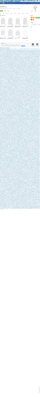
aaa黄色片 (10, 140)
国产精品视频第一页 (28, 94)
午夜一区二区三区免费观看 (2, 58)
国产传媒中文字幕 (4, 72)
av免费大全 (10, 113)
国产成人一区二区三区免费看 (37, 171)
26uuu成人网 (7, 160)
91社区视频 (8, 103)
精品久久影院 (16, 162)
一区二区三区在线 (7, 88)
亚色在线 (30, 81)
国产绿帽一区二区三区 (2, 81)
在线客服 (39, 392)
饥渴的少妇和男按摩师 (4, 121)
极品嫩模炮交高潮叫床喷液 (7, 131)
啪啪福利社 (1, 176)
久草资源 (29, 133)
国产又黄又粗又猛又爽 (22, 83)
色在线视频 (31, 101)
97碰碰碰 (17, 204)
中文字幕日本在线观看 (2, 135)
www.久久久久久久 (30, 49)
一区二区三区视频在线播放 (24, 183)
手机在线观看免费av (18, 65)
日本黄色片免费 (31, 95)
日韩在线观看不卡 (19, 162)
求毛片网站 (9, 90)
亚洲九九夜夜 (20, 53)
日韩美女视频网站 (27, 181)
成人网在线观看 (25, 197)
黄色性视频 (11, 142)
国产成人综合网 (28, 135)
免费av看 (14, 99)
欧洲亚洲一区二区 (4, 178)
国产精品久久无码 (2, 185)
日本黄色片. (6, 74)
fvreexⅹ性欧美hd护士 (22, 58)
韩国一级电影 (14, 111)
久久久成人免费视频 (34, 152)
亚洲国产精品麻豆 (18, 140)
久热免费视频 (25, 188)
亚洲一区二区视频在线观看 (2, 53)
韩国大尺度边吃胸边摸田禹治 (12, 55)
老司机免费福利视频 (9, 138)
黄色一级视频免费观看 (26, 161)
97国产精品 (16, 81)
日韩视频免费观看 (22, 186)
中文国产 (24, 171)
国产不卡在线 (10, 174)
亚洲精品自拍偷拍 (4, 96)
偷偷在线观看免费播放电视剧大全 (10, 115)
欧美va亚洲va (6, 58)
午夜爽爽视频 (1, 158)
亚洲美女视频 (32, 98)
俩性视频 (11, 57)
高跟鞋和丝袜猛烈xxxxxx (33, 114)
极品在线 (14, 158)
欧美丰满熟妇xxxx (14, 90)
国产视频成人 (24, 122)
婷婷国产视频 (13, 78)
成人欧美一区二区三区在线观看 (26, 81)
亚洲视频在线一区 (14, 140)
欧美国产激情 (18, 114)
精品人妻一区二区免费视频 (32, 88)
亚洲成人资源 (16, 117)
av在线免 (4, 88)
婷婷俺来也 (25, 97)
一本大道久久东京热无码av (19, 89)
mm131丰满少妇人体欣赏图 (26, 85)
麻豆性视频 (33, 194)
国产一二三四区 (34, 190)
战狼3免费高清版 (16, 101)
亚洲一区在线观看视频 (4, 190)
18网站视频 (3, 62)
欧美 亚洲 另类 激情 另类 (16, 53)
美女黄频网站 (29, 57)
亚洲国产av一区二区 (8, 208)
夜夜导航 (25, 51)
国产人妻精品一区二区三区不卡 (30, 131)
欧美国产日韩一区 (9, 106)
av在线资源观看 (32, 62)
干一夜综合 (21, 73)
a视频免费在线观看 (7, 133)
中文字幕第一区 (28, 142)
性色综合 (19, 208)
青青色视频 (1, 142)
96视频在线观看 (35, 110)
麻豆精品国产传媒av (35, 69)
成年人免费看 (26, 137)
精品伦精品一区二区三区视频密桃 (29, 89)
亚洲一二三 (9, 186)
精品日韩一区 (23, 120)
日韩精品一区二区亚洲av (19, 56)
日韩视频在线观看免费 (31, 128)
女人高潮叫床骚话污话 (24, 124)
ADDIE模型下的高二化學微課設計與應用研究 (2, 26)
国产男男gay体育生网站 (35, 94)
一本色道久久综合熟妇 (12, 131)
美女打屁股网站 (22, 99)
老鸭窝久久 (1, 145)
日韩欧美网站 (38, 145)
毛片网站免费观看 (17, 172)
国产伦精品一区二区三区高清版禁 (24, 56)
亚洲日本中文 (11, 111)
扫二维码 (39, 389)
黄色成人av (10, 60)
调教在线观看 (13, 105)
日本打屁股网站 (37, 57)
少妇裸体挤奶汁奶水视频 (13, 117)
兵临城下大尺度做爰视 (18, 58)
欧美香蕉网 (9, 87)
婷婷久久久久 (36, 90)
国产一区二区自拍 (33, 80)
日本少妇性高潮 (38, 146)
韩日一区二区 (33, 195)
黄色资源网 (32, 192)
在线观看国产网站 (12, 114)
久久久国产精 (6, 65)
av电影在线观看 (1, 194)
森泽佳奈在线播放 (1, 117)
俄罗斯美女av (27, 110)
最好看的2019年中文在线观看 (21, 74)
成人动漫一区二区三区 (33, 55)
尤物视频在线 (2, 103)
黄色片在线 (5, 89)
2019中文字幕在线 (35, 124)
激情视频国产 (5, 103)
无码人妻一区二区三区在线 (11, 72)
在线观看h (20, 105)
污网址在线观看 (38, 192)
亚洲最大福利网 (9, 65)
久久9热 (7, 122)
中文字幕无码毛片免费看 (10, 137)
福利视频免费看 (11, 101)
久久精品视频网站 (25, 165)
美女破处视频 (22, 138)
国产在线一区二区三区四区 (23, 72)
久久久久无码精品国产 (18, 146)
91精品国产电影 (22, 69)
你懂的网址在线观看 (6, 56)
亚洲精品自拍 (26, 96)
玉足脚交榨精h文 (33, 92)
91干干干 (2, 181)
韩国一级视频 (26, 144)
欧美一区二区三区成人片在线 (13, 126)
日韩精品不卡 (32, 97)
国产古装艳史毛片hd (2, 110)
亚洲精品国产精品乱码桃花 (3, 184)
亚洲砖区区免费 (13, 156)
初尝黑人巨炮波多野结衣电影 (12, 112)
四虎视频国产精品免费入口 (7, 57)
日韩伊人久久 (39, 179)
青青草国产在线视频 (33, 163)
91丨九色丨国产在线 (2, 201)
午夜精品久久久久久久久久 (15, 103)
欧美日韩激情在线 (15, 184)
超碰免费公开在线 (30, 193)
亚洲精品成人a (27, 66)
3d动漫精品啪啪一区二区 (35, 96)
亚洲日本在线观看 (18, 96)
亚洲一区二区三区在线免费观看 (18, 94)
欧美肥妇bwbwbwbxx (29, 138)
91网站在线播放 (28, 197)
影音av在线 (21, 66)
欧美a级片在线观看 (11, 204)
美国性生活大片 (9, 197)
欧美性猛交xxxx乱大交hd (9, 73)
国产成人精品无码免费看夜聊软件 (5, 145)
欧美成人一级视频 (15, 204)
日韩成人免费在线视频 (36, 71)
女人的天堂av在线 (16, 55)
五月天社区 (24, 126)
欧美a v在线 (26, 60)
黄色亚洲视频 (3, 140)
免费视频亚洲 (4, 65)
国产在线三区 (14, 172)
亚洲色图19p (34, 51)
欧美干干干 (6, 110)
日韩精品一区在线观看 (19, 145)
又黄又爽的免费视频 (14, 183)
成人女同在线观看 (26, 202)
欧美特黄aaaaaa (16, 179)
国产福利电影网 (10, 153)
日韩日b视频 (30, 67)
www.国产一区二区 (1, 67)
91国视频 (3, 168)
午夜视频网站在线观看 (19, 67)
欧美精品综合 (3, 82)
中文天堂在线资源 (37, 62)
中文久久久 (10, 171)
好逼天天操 (12, 144)
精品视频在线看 (38, 101)
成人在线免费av (38, 135)
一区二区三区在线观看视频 (6, 81)
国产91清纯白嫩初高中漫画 (25, 117)
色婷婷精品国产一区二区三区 (3, 51)
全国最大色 (1, 156)
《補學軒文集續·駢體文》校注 (17, 38)
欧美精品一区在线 (32, 168)
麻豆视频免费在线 (29, 65)
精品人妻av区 (16, 83)
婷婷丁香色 (30, 72)
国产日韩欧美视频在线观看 (30, 117)
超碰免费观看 (16, 99)
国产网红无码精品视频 (32, 105)
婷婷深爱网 (11, 49)
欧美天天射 (6, 69)
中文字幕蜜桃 (30, 122)
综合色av (35, 108)
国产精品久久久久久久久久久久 (27, 62)
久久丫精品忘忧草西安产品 (23, 95)
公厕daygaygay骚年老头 (5, 104)
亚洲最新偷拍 (21, 92)
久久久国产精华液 (32, 124)
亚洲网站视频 (7, 158)
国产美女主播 (20, 112)
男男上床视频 (6, 98)
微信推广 (39, 390)
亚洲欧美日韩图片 (14, 151)
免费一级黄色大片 (4, 101)
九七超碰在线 (17, 97)
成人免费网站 (36, 131)
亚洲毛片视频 (34, 95)
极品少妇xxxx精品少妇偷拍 (20, 117)
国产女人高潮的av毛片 (24, 112)
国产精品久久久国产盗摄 (31, 162)
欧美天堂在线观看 (8, 99)
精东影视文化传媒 (17, 199)
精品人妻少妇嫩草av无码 (2, 197)
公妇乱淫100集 (21, 169)
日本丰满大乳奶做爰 (5, 119)
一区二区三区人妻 (17, 149)
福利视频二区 (15, 96)
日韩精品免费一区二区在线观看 (10, 89)
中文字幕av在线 (6, 53)
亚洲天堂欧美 (14, 51)
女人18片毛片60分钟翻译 (16, 106)
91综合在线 (5, 130)
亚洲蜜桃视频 (14, 80)
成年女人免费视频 (28, 95)
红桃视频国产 (6, 144)
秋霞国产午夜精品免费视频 (36, 111)
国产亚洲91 (38, 129)
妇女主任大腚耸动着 (32, 60)
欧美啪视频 (24, 105)
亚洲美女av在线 (15, 181)
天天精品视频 (38, 183)
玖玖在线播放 (28, 160)
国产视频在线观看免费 (35, 158)
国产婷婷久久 (32, 69)
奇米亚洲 (9, 145)
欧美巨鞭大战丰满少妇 (4, 179)
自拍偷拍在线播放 (21, 149)
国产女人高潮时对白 (18, 108)
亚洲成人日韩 (3, 89)
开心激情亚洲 (35, 119)
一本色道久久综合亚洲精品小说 (13, 74)
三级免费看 (6, 185)
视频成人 (20, 62)
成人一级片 (10, 154)
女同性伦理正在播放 (17, 197)
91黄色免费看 (20, 137)
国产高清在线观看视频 (33, 108)
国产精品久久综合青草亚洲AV (27, 78)
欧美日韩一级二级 (15, 89)
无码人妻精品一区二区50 (8, 193)
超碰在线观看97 (28, 144)
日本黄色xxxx (26, 131)
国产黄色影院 (24, 158)
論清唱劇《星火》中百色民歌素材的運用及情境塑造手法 (3, 38)
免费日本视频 (19, 194)
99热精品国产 (36, 49)
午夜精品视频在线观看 (36, 142)
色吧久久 (3, 56)
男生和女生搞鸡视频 (15, 154)
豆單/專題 (15, 13)
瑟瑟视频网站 (11, 78)
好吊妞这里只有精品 (26, 133)
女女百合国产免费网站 (22, 199)
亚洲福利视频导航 (31, 51)
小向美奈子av (3, 167)
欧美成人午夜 (37, 95)
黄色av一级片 (32, 144)
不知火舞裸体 (12, 171)
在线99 (3, 99)
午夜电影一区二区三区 (30, 136)
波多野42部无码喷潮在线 (35, 206)
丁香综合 (27, 188)
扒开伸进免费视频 (11, 66)
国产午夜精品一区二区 (9, 201)
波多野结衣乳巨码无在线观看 (32, 130)
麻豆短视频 (19, 49)
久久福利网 (27, 119)
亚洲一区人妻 (23, 201)
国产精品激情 (33, 193)
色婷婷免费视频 (8, 111)
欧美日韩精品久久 (25, 208)
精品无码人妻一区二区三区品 (5, 105)
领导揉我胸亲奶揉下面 (9, 114)
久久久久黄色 (8, 169)
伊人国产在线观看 (16, 73)
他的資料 (27, 13)
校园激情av (16, 158)
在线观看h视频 (1, 49)
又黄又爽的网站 (4, 71)
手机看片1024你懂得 (30, 53)
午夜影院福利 (26, 136)
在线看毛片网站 (7, 190)
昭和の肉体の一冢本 (28, 178)
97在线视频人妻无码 (28, 74)
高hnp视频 (21, 65)
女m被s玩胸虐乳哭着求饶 (12, 82)
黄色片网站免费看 (11, 122)
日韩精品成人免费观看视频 (21, 121)
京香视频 (23, 101)
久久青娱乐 (38, 108)
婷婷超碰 (16, 156)
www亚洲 (3, 169)
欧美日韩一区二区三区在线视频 (7, 82)
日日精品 (34, 131)
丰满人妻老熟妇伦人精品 (13, 197)
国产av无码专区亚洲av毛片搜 (30, 183)
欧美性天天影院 (12, 176)
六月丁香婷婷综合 (21, 81)
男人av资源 (30, 203)
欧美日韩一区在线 (37, 203)
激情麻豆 (27, 49)
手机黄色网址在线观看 (16, 131)
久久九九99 (36, 92)
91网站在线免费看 (23, 131)
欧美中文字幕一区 (23, 137)
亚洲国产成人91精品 (4, 149)
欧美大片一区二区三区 (30, 120)
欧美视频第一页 (22, 128)
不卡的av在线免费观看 (22, 108)
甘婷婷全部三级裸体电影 (5, 192)
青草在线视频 (36, 72)
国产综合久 (4, 144)
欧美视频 (36, 151)
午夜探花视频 (17, 165)
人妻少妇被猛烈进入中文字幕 (17, 62)
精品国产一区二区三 (25, 138)
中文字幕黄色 (8, 204)
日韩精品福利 (29, 56)
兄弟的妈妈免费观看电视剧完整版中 (20, 57)
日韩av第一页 (14, 136)
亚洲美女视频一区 (27, 51)
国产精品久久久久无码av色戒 (25, 55)
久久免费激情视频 (35, 98)
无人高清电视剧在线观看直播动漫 (32, 115)
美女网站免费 (17, 110)
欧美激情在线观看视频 (17, 105)
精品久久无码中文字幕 (26, 108)
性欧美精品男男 (27, 174)
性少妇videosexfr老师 (25, 88)
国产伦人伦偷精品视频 (20, 120)
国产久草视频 (30, 181)
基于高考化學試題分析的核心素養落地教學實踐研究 (25, 38)
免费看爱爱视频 (10, 64)
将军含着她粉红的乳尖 (14, 97)
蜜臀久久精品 (36, 169)
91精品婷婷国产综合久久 (28, 124)
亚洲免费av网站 (13, 94)
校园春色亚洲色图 (22, 171)
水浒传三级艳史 (37, 130)
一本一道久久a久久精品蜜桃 (37, 165)
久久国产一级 (27, 193)
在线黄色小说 (30, 66)
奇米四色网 (5, 183)
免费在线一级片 (8, 95)
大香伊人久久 (32, 81)
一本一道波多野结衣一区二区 (26, 106)
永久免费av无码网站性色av (6, 128)
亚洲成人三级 (28, 105)
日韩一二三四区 (24, 103)
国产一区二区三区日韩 (21, 122)
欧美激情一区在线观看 (11, 184)
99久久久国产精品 (10, 105)
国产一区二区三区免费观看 (37, 64)
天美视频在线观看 (2, 152)
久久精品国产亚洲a (36, 73)
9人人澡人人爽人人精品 (35, 186)
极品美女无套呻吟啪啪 (15, 76)
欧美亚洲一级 (20, 178)
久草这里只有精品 (7, 179)
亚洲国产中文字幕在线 (13, 58)
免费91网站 (37, 163)
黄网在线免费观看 (3, 66)
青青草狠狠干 (22, 76)
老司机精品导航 (33, 140)
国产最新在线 (1, 177)
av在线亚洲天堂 (24, 49)
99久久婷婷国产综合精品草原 (34, 181)
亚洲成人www (7, 149)
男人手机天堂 (24, 82)
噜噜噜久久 (36, 60)
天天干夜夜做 (14, 187)
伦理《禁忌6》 (13, 152)
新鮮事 (3, 13)
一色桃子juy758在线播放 (22, 96)
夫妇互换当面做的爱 (11, 76)
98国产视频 (33, 89)
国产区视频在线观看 (25, 64)
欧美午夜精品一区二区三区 (15, 167)
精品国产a (26, 201)
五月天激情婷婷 (22, 145)
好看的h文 (18, 174)
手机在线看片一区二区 (16, 176)
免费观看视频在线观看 (6, 92)
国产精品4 (22, 53)
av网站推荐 (29, 154)
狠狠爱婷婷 (29, 188)
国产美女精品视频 (35, 145)
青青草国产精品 (33, 72)
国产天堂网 (34, 137)
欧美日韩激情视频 (18, 187)
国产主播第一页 (35, 122)
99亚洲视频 (17, 74)
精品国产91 (18, 78)
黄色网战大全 (34, 112)
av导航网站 (24, 57)
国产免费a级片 (21, 158)
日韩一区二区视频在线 (32, 197)
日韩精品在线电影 (13, 124)
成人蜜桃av (19, 98)
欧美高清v (14, 83)
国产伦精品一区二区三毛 (7, 142)
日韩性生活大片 (8, 78)
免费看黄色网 (36, 197)
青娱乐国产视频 (31, 178)
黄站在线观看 (12, 186)
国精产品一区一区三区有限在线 (21, 142)
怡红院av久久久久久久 (12, 87)
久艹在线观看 (1, 57)
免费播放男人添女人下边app (9, 80)
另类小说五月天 (17, 142)
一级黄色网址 (30, 121)
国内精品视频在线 (27, 140)
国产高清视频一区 (26, 83)
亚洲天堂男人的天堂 (31, 126)
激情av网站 (2, 105)
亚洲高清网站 (20, 174)
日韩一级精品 (1, 206)
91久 (6, 89)
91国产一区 (15, 178)
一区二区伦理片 (24, 149)
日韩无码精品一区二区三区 (13, 146)
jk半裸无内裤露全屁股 (3, 186)
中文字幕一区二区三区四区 (20, 111)
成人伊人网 (38, 151)
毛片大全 (28, 128)
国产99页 (8, 171)
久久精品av (34, 56)
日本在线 (8, 67)
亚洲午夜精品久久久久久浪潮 (19, 60)
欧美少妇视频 (37, 117)
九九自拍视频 (19, 176)
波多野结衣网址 (24, 67)
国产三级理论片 (1, 78)
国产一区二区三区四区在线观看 (34, 202)
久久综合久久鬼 (19, 76)
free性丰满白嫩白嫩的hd (36, 74)
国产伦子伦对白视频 (4, 64)
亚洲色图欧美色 (35, 105)
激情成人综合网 (19, 72)
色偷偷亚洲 (7, 71)
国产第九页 (6, 138)
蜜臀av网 (25, 151)
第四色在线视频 (24, 185)
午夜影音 (13, 64)
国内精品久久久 (12, 145)
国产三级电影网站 (23, 114)
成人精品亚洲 (25, 94)
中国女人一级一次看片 (37, 136)
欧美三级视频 (10, 133)
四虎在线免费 (30, 97)
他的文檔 (7, 13)
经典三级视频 (27, 184)
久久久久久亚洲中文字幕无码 (9, 203)
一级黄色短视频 (16, 202)
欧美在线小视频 (28, 179)
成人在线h (38, 147)
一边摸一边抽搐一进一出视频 (20, 147)
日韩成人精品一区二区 (15, 69)
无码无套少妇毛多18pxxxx (3, 120)
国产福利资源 (10, 51)
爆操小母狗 (1, 72)
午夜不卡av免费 (22, 90)
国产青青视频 (16, 111)
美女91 (14, 92)
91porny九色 (28, 162)
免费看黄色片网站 (26, 104)
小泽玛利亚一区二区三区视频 (5, 90)
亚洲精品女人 (20, 203)
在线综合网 (21, 103)
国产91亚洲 (5, 208)
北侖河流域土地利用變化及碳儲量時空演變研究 (25, 26)
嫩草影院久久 (35, 184)
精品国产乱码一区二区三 (36, 81)
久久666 (21, 206)
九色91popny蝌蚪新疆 (6, 135)
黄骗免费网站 (10, 149)
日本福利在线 (30, 106)
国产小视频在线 (18, 66)
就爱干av (12, 65)
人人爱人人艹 (20, 160)
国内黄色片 (27, 67)
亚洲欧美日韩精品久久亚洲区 (11, 88)
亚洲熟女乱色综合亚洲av (25, 163)
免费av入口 (7, 120)
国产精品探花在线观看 (14, 149)
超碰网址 (25, 101)
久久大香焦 (30, 169)
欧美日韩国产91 (36, 112)
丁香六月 (13, 96)
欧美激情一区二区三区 (8, 94)
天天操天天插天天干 (32, 111)
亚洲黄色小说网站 (24, 119)
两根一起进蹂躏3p (9, 53)
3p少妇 (8, 122)
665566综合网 (13, 168)
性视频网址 (8, 110)
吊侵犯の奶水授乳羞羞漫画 (33, 103)
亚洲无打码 (3, 115)
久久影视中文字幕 (3, 60)
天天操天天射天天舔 (15, 67)
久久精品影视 (29, 55)
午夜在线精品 (14, 104)
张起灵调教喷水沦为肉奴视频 (34, 82)
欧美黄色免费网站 (27, 112)
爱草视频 (3, 73)
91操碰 (23, 66)
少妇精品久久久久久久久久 (35, 200)
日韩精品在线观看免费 (34, 120)
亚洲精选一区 (10, 81)
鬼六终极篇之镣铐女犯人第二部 (26, 147)
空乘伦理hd (11, 130)
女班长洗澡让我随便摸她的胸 (7, 147)
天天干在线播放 (19, 131)
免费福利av (6, 176)
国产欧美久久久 (28, 96)
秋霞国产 (22, 67)
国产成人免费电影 (25, 58)
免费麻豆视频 (3, 136)
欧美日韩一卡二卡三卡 (20, 55)
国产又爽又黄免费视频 (14, 57)
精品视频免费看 (9, 144)
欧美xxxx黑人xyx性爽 (17, 92)
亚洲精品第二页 (37, 152)
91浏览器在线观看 (24, 204)
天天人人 (26, 158)
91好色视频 (22, 110)
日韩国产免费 (8, 136)
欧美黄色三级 (2, 192)
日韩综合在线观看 (7, 64)
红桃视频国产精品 (15, 85)
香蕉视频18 (21, 98)
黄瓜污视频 (25, 76)
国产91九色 (36, 67)
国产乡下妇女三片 (24, 98)
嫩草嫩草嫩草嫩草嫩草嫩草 (24, 160)
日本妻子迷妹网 (15, 56)
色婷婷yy (35, 172)
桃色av (18, 85)
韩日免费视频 (20, 114)
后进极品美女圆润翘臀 (37, 168)
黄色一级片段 (13, 133)
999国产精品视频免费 (19, 186)
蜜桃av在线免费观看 (20, 204)
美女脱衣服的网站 (9, 188)
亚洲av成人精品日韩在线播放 (21, 195)
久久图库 (29, 108)
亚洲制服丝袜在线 (18, 184)
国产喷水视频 (11, 169)
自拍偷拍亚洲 (14, 185)
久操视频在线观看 (17, 136)
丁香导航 (23, 133)
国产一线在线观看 (36, 153)
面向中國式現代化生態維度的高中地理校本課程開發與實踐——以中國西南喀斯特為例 (10, 26)
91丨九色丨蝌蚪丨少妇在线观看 (35, 113)
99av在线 (19, 88)
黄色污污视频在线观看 (37, 160)
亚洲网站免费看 (23, 104)
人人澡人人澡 (23, 78)
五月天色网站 (33, 49)
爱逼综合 (24, 202)
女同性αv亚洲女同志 (16, 87)
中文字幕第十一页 (19, 177)
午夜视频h (19, 192)
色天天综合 (13, 53)
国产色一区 (6, 136)
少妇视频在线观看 (4, 78)
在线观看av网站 (32, 71)
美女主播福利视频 (8, 66)
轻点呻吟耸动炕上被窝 (14, 153)
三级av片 (34, 204)
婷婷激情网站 (32, 76)
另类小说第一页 (3, 83)
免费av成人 (7, 178)
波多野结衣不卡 (5, 140)
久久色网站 (20, 87)
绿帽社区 (31, 151)
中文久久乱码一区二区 (26, 53)
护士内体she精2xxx (14, 121)
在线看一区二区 (25, 179)
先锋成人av (2, 101)
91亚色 (37, 174)
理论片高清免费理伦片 (27, 129)
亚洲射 (27, 153)
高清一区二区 (21, 78)
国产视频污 (22, 105)
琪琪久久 (22, 168)
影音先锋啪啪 (32, 78)
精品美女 (30, 74)
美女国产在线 (19, 167)
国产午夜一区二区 (7, 96)
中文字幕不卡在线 (1, 165)
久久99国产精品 (15, 174)
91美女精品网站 (13, 200)
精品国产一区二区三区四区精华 (13, 119)
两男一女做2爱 (38, 60)
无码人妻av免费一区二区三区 (36, 99)
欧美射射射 (14, 122)
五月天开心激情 (15, 171)
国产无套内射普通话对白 (27, 167)
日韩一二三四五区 (3, 106)
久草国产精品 (34, 87)
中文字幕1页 (11, 185)
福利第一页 (32, 204)
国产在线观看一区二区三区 (31, 99)
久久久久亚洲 (35, 147)
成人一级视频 (6, 73)
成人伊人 (22, 106)
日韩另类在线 (14, 128)
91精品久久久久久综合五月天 (30, 73)
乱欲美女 (5, 112)
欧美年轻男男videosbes (36, 126)
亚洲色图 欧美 (32, 94)
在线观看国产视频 (4, 153)
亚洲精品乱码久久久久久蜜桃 (10, 56)
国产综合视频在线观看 (25, 80)
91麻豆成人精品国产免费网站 (14, 161)
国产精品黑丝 (14, 169)
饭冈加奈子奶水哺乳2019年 (37, 167)
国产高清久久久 (10, 156)
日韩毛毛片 (19, 73)
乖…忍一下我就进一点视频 (2, 174)
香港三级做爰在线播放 (12, 62)
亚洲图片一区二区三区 (19, 193)
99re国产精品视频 (27, 72)
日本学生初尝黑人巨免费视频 (13, 138)
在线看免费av (3, 137)
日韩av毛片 (7, 87)
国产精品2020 (12, 192)
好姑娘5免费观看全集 (9, 181)
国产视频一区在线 (15, 193)
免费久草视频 (23, 51)
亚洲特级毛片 (26, 57)
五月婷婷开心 (25, 66)
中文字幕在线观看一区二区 (3, 199)
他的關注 (19, 13)
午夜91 (12, 51)
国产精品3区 (13, 174)
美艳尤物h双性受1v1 (16, 98)
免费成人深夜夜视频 (20, 119)
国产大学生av (22, 203)
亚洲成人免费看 (5, 169)
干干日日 (21, 201)
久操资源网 (14, 101)
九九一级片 (22, 190)
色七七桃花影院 (4, 202)
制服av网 (18, 195)
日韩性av (25, 74)
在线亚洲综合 (35, 177)
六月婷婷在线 (21, 88)
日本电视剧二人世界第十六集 (18, 95)
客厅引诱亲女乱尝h (10, 71)
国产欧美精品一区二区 (34, 65)
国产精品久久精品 (27, 156)
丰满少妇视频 (31, 87)
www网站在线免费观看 (4, 163)
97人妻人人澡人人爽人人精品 (10, 69)
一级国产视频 (4, 194)
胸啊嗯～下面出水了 (26, 69)
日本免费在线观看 (3, 129)
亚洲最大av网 (11, 187)
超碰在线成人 (10, 97)
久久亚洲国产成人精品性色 (15, 135)
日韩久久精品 (19, 90)
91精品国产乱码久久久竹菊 (30, 176)
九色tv (17, 170)
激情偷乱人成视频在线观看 (30, 137)
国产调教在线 (36, 115)
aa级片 (11, 194)
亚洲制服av (29, 161)
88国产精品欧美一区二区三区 (26, 200)
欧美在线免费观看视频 (25, 162)
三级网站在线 (27, 154)
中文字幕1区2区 (20, 183)
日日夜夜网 (25, 110)
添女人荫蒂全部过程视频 (18, 138)
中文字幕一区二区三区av (8, 194)
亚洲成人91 (17, 90)
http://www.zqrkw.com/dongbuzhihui (3, 7)
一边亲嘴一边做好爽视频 (37, 187)
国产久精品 (30, 129)
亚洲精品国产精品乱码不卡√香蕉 (16, 115)
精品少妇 (27, 176)
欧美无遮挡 (11, 94)
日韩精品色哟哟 (16, 188)
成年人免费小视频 (37, 88)
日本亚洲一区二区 (32, 172)
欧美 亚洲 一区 (24, 154)
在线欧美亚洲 (35, 89)
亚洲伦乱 (29, 130)
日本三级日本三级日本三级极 (13, 60)
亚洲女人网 (27, 98)
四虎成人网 (20, 165)
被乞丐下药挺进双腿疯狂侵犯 (28, 82)
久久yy (6, 161)
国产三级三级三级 (32, 177)
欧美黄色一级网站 (16, 122)
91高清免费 (39, 105)
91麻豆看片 (28, 99)
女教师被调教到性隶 (35, 76)
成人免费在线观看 (22, 176)
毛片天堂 (37, 133)
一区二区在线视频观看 (14, 108)
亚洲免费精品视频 (20, 101)
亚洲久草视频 (30, 170)
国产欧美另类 (11, 152)
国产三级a (35, 170)
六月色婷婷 (35, 138)
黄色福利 (4, 117)
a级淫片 (26, 171)
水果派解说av (1, 144)
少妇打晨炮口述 (29, 60)
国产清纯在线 (21, 126)
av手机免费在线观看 (20, 135)
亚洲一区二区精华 (8, 101)
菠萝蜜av (15, 114)
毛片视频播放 (5, 168)
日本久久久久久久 (33, 187)
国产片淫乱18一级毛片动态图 (37, 193)
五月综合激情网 (16, 71)
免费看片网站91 (5, 62)
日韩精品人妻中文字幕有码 (24, 73)
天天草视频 (8, 153)
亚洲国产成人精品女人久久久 (22, 136)
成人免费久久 (37, 172)
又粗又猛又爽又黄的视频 (27, 126)
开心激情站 (26, 153)
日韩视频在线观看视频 (20, 133)
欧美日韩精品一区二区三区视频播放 (29, 113)
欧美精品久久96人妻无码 (28, 172)
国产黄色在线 (8, 51)
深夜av (33, 156)
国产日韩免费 (17, 137)
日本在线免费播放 (9, 58)
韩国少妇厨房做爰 (21, 49)
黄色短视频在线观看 (21, 200)
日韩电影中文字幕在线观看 (28, 103)
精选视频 (26, 105)
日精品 (33, 149)
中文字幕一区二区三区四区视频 (30, 64)
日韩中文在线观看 (15, 145)
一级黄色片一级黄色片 (4, 156)
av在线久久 (11, 90)
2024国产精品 (34, 117)
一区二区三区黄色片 (36, 137)
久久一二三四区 (38, 178)
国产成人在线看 (6, 124)
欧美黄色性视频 (23, 115)
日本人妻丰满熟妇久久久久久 (27, 145)
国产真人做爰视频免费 (24, 65)
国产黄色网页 (29, 98)
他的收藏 (11, 13)
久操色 (38, 131)
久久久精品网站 (23, 144)
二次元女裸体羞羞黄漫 (33, 83)
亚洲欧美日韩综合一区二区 (19, 113)
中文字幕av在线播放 (36, 97)
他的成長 (23, 13)
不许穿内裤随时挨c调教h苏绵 (36, 162)
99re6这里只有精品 (5, 67)
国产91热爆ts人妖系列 (7, 76)
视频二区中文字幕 (33, 58)
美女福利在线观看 (16, 147)
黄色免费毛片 (35, 57)
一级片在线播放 (10, 199)
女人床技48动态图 (21, 80)
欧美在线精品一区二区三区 (10, 104)
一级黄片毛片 (14, 95)
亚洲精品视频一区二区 (29, 80)
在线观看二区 (33, 165)
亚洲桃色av (11, 162)
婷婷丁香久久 (6, 181)
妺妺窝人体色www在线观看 (27, 111)
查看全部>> (27, 40)
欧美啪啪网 (3, 108)
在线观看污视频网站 (16, 88)
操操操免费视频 (32, 85)
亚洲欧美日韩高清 (34, 161)
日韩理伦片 (18, 121)
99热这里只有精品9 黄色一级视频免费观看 (8, 108)
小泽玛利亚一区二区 (15, 160)
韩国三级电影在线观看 (4, 87)
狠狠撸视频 (31, 161)
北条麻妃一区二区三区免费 (21, 97)
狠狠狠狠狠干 (19, 110)
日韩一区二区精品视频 (10, 161)
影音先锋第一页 (20, 104)
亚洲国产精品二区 (1, 85)
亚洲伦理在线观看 (15, 66)
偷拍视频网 (35, 85)
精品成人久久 (1, 104)
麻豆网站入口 (14, 110)
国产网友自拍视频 (21, 179)
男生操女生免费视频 (31, 174)
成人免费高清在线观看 (24, 174)
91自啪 (18, 160)
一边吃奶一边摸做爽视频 (12, 85)
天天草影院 (8, 163)
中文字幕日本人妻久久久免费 (20, 64)
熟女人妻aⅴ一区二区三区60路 (22, 140)
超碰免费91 (6, 106)
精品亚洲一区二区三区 (30, 146)
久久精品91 (37, 85)
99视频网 (5, 99)
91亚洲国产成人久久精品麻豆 (29, 92)
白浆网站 (34, 64)
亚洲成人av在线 (37, 177)
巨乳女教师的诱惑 (21, 163)
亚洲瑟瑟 (23, 206)
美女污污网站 (10, 96)
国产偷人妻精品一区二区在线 (15, 129)
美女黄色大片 (6, 197)
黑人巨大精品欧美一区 (11, 103)
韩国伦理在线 (30, 184)
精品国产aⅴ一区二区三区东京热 (9, 183)
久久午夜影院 (37, 121)
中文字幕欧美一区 (29, 171)
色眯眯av (38, 98)
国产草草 (3, 131)
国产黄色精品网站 (8, 121)
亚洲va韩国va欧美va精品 (30, 90)
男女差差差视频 (24, 71)
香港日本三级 (36, 55)
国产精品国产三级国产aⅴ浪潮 (19, 154)
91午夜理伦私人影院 (37, 103)
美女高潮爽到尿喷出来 (33, 67)
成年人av (3, 124)
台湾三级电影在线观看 (23, 167)
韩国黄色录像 (1, 95)
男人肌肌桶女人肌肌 (24, 92)
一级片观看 (38, 181)
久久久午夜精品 (2, 208)
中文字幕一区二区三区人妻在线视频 (6, 49)
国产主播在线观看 (8, 185)
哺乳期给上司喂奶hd (17, 163)
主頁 (0, 13)
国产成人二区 (5, 111)
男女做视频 (22, 87)
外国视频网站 (25, 142)
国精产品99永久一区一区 (21, 85)
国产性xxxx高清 (23, 60)
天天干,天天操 (11, 121)
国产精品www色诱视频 (11, 158)
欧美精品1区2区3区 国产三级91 (3, 94)
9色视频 (29, 85)
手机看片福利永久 (1, 88)
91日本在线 (30, 202)
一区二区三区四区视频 (35, 192)
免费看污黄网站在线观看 (35, 78)
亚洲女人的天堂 (23, 62)
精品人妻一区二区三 (21, 185)
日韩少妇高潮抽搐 (14, 65)
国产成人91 (16, 78)
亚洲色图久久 (7, 72)
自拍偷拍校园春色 (24, 113)
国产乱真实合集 (25, 152)
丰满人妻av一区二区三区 (28, 76)
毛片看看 (7, 170)
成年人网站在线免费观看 (33, 188)
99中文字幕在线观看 (11, 128)
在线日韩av (5, 55)
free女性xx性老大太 (17, 151)
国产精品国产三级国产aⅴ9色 (2, 74)
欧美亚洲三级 (20, 124)
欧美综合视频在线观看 (30, 58)
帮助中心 (39, 387)
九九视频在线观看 (13, 71)
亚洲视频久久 (19, 129)
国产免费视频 (4, 177)
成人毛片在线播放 (31, 145)
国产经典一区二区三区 (20, 71)
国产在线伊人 (29, 69)
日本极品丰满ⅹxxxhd (3, 98)
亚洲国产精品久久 (27, 122)
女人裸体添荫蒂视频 (15, 72)
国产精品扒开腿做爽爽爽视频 (29, 208)
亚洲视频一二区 (32, 138)
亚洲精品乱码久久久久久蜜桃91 (8, 146)
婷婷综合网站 (22, 94)
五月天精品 (2, 92)
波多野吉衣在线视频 (30, 119)
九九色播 (37, 65)
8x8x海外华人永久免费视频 (10, 129)
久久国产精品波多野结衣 (30, 186)
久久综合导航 (28, 185)
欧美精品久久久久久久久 (18, 128)
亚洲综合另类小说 (17, 104)
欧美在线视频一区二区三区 (17, 200)
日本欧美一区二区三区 (28, 101)
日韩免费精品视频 (23, 153)
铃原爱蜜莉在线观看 (17, 82)
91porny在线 (6, 83)
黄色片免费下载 (13, 163)
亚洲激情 (39, 163)
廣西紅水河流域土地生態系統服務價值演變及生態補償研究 (18, 26)
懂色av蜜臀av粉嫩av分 (37, 56)
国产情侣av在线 (36, 58)
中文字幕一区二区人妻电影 (19, 156)
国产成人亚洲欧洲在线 (19, 69)
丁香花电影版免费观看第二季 (18, 51)
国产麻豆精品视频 (22, 146)
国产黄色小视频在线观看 (21, 202)
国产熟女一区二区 (10, 163)
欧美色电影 (19, 83)
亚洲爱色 (34, 73)
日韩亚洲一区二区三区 (34, 146)
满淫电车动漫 (4, 57)
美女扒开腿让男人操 (6, 126)
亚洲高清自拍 (29, 206)
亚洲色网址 (32, 158)
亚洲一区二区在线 (9, 98)
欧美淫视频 (38, 83)
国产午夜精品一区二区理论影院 (6, 85)
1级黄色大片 (27, 97)
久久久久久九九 (12, 98)
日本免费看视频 (29, 83)
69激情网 (10, 179)
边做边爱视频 (8, 55)
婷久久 (5, 66)
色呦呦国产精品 (37, 154)
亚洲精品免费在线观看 (14, 190)
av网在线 (16, 187)
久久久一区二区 (8, 112)
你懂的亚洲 (1, 90)
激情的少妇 (22, 165)
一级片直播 (8, 97)
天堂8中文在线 (31, 56)
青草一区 (38, 194)
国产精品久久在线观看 (22, 152)
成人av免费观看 (25, 99)
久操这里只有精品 (18, 171)
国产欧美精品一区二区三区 (10, 206)
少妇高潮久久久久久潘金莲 (15, 192)
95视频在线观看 (37, 120)
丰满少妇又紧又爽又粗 (3, 160)
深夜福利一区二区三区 (23, 187)
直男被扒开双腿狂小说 (17, 80)
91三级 (27, 65)
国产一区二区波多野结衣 (38, 51)
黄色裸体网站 (24, 87)
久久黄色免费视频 (18, 181)
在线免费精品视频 (11, 99)
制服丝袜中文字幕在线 (28, 87)
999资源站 (34, 62)
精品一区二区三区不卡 (32, 135)
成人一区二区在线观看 (30, 163)
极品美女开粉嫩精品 (7, 60)
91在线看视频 (27, 203)
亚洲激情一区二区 (8, 168)
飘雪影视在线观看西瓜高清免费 (14, 49)
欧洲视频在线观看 (13, 113)
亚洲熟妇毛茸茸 (8, 119)
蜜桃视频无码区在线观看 (3, 76)
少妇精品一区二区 (24, 184)
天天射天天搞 (16, 130)
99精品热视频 (10, 190)
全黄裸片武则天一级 (17, 124)
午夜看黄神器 (12, 106)
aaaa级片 (13, 162)
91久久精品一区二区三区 (9, 195)
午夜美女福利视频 (8, 162)
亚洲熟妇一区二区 (36, 104)
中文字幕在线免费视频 (11, 67)
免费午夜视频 (21, 181)
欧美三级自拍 (16, 177)
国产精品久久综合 (23, 89)
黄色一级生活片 (26, 120)
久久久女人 (18, 81)
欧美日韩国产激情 (14, 137)
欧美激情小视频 (11, 95)
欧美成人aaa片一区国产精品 (31, 110)
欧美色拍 (32, 184)
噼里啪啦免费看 (20, 106)
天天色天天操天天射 (25, 128)
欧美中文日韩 (13, 147)
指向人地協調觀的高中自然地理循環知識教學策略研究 (10, 38)
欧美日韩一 (13, 73)
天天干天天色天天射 (11, 136)
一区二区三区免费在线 (8, 202)
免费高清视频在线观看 (34, 53)
